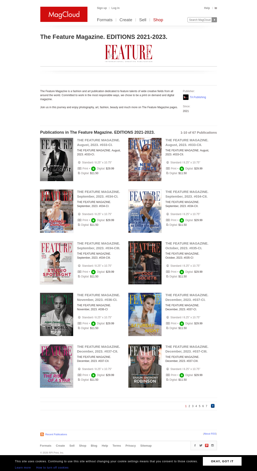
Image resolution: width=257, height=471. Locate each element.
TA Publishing (198, 97)
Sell (142, 20)
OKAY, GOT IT (222, 461)
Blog (94, 445)
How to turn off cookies (52, 467)
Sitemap (146, 445)
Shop (158, 20)
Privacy (130, 445)
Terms (117, 445)
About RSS (210, 433)
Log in (116, 8)
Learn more (23, 467)
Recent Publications (56, 434)
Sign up (102, 8)
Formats (105, 20)
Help (207, 8)
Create (125, 20)
